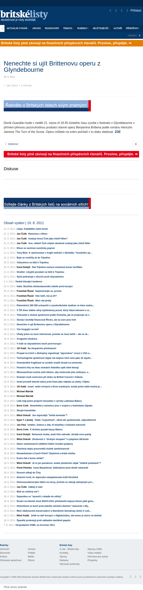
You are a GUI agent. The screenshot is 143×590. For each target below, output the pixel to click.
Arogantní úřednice (27, 339)
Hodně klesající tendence (28, 281)
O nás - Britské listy (69, 549)
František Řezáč (25, 291)
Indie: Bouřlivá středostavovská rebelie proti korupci (45, 286)
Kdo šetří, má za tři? (46, 296)
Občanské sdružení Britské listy (36, 577)
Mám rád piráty (43, 300)
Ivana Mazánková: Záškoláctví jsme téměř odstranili (60, 467)
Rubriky (83, 28)
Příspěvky (132, 28)
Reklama (64, 560)
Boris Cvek (22, 405)
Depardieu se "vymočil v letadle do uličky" (39, 496)
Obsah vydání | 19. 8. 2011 (24, 223)
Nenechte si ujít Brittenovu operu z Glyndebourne (43, 324)
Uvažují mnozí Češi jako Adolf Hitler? (48, 238)
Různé (31, 560)
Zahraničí (4, 549)
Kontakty (64, 553)
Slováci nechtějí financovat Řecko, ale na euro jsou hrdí (46, 320)
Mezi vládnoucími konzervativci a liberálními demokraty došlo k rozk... (54, 511)
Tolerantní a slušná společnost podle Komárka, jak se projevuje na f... (54, 315)
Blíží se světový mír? (28, 491)
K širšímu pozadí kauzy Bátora (46, 429)
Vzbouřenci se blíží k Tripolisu (33, 262)
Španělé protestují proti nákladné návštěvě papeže (43, 520)
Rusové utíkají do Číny (29, 472)
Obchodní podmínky (70, 564)
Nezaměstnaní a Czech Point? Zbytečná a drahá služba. (46, 453)
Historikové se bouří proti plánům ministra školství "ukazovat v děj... (53, 506)
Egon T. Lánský (25, 420)
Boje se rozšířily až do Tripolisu (33, 257)
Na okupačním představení (42, 348)
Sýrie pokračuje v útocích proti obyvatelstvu (40, 276)
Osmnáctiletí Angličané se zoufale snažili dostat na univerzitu (49, 362)
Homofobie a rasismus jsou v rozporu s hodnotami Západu (61, 405)
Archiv (36, 28)
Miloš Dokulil (24, 415)
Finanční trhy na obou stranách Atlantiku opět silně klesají (48, 367)
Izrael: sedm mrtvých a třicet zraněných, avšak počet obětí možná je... (65, 386)
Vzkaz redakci (94, 553)
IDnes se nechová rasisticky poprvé (36, 248)
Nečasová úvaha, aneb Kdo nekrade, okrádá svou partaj (61, 434)
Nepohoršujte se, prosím (48, 291)
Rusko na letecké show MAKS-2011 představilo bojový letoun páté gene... (56, 501)
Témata (68, 28)
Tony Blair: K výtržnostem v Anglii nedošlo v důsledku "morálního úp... (54, 253)
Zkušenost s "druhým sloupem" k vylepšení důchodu (60, 439)
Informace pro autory (98, 556)
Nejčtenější (101, 28)
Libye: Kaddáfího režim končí (32, 229)
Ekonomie (5, 553)
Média (31, 556)
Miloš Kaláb (23, 515)
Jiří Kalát (21, 348)
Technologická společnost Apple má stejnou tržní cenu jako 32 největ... (54, 358)
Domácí (32, 549)
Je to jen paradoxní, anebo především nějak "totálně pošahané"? (66, 463)
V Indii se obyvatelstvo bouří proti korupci (39, 343)
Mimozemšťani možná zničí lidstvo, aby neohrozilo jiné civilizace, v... (53, 372)
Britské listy (26, 16)
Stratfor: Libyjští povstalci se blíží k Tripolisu (40, 272)
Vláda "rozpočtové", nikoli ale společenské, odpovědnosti (65, 420)
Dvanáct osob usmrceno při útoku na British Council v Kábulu (50, 377)
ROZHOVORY (52, 28)
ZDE (118, 131)
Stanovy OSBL (95, 549)
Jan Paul (21, 425)
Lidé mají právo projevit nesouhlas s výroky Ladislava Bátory (49, 401)
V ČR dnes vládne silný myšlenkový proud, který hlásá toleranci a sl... (54, 310)
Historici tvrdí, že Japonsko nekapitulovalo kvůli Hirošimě (47, 477)
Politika (31, 553)
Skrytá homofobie (26, 410)
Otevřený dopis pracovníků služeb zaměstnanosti (43, 448)
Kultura (3, 556)
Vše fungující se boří (28, 329)
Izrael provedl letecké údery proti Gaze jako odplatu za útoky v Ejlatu (53, 381)
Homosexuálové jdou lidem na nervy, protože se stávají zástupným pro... (55, 482)
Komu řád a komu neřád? (30, 458)
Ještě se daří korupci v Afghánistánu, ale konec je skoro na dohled (66, 515)
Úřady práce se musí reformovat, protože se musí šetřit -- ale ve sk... (53, 334)
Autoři (117, 28)
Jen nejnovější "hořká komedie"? (49, 415)
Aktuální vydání (17, 28)
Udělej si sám (35, 487)
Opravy (63, 556)
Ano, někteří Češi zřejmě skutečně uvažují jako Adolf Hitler (59, 243)
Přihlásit (134, 10)
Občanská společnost (10, 560)
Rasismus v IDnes (37, 233)
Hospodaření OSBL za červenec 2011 (35, 525)
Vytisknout (11, 144)
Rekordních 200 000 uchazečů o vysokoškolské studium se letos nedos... (55, 305)
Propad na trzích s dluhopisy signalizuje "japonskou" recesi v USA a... (54, 353)
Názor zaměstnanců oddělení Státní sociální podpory (45, 444)
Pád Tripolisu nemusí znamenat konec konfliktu (57, 267)
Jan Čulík (22, 233)
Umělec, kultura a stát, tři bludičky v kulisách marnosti (56, 425)
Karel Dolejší (23, 267)
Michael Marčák (25, 391)
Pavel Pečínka (24, 467)
